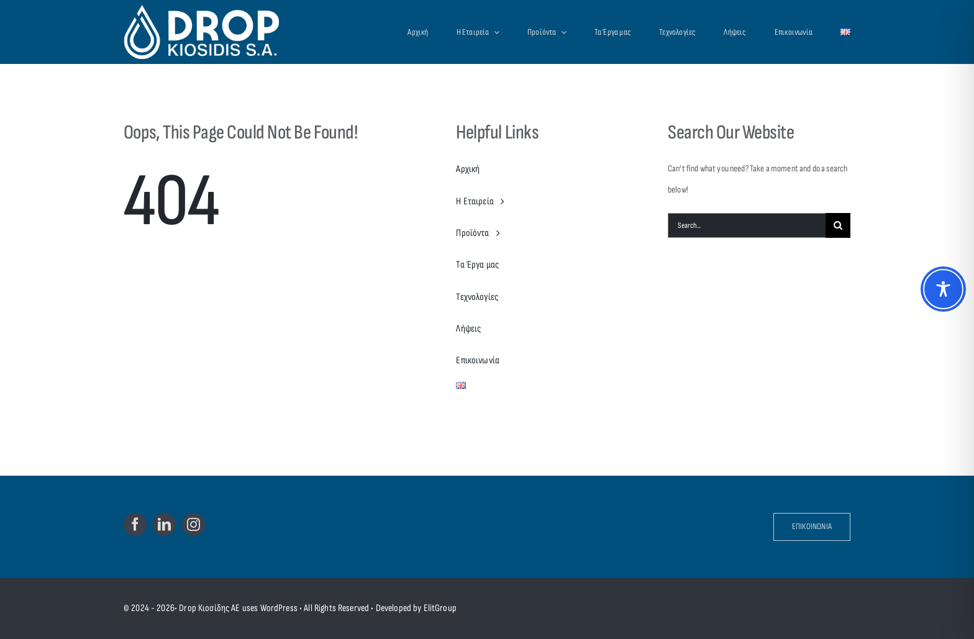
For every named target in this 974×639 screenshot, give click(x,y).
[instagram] (193, 524)
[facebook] (135, 524)
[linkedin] (164, 524)
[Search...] (747, 225)
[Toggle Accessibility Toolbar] (943, 289)
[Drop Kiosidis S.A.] (215, 31)
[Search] (838, 225)
